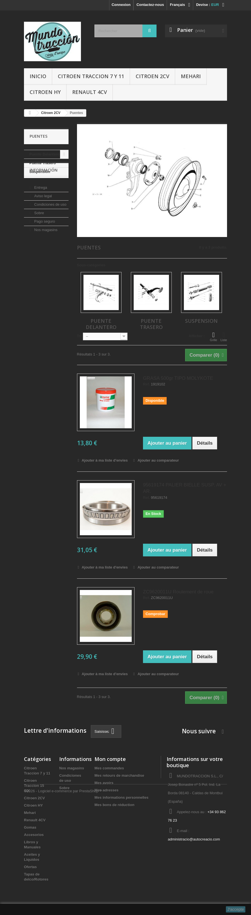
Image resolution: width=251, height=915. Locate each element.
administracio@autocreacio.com (194, 839)
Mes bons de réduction (114, 805)
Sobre (38, 234)
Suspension (39, 172)
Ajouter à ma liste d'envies (104, 460)
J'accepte (235, 909)
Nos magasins (45, 251)
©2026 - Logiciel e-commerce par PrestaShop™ (63, 900)
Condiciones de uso (50, 225)
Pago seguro (44, 242)
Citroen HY (45, 92)
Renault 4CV (89, 92)
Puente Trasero (42, 163)
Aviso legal (42, 217)
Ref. (146, 384)
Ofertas (30, 867)
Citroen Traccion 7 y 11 (91, 76)
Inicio (38, 76)
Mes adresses (106, 790)
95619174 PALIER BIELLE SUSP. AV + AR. (184, 488)
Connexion (121, 5)
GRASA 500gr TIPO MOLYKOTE (178, 378)
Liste (224, 337)
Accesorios (34, 835)
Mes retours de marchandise (119, 775)
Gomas (30, 827)
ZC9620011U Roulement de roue (178, 591)
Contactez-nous (150, 5)
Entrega (40, 208)
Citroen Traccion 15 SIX (34, 785)
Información (44, 193)
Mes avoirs (103, 783)
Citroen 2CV (152, 76)
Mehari (191, 76)
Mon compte (110, 759)
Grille (213, 337)
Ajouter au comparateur (158, 460)
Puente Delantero (44, 154)
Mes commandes (109, 768)
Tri (79, 336)
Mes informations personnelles (121, 797)
